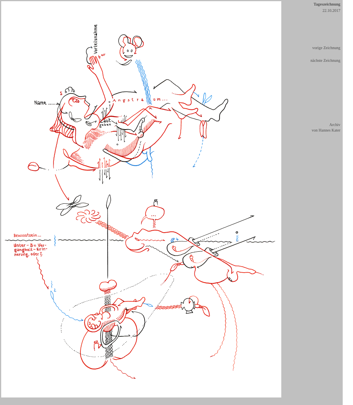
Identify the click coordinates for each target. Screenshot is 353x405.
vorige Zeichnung (326, 48)
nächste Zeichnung (325, 60)
